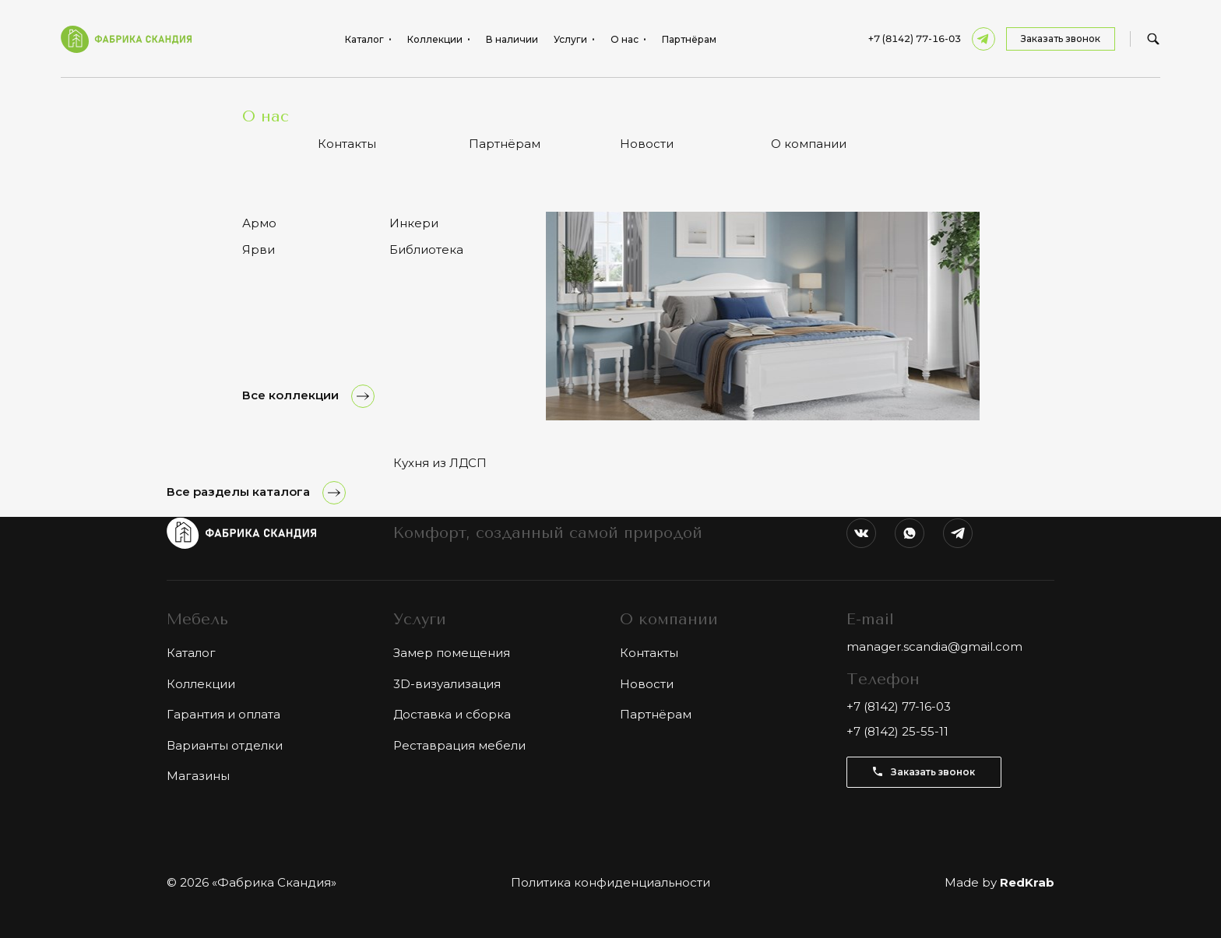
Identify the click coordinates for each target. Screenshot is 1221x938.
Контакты (649, 652)
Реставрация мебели (459, 745)
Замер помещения (451, 652)
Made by (999, 882)
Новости (647, 683)
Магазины (198, 775)
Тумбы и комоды (287, 101)
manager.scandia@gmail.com (934, 646)
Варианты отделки (225, 745)
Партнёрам (689, 39)
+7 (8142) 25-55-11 (897, 731)
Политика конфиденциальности (610, 882)
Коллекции (201, 683)
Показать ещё (610, 354)
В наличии (512, 39)
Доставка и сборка (452, 714)
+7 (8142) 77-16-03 (914, 38)
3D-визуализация (447, 683)
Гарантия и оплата (223, 714)
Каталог (211, 101)
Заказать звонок (1060, 38)
